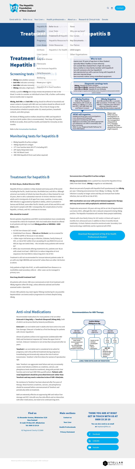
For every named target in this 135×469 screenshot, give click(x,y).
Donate (105, 19)
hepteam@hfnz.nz (104, 427)
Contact (120, 8)
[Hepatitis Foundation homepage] (57, 8)
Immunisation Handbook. (28, 129)
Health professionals (56, 19)
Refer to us (27, 19)
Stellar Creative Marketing (25, 460)
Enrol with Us (15, 19)
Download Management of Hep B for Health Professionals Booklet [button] (97, 235)
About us (72, 19)
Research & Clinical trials (89, 19)
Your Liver (39, 19)
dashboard (45, 460)
